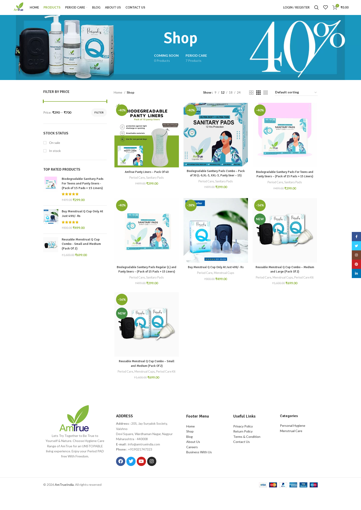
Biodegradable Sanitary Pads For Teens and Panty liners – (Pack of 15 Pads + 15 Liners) (285, 180)
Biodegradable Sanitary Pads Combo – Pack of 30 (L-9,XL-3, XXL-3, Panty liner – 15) (216, 179)
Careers (192, 465)
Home (118, 96)
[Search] (316, 9)
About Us (193, 460)
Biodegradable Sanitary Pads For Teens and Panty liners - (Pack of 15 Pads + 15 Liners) (82, 187)
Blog (189, 455)
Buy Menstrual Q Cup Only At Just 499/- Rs (82, 217)
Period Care (136, 182)
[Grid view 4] (265, 96)
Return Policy (243, 449)
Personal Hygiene (292, 443)
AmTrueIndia (64, 502)
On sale (54, 146)
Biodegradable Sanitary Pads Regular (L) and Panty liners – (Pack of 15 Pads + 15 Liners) (146, 280)
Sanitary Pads (155, 182)
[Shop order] (296, 96)
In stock (54, 154)
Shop (190, 449)
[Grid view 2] (251, 96)
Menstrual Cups (224, 286)
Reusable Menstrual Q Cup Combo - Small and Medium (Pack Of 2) (81, 247)
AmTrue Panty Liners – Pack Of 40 (146, 176)
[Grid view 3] (258, 96)
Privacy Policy (243, 444)
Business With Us (199, 470)
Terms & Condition (246, 455)
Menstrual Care (291, 449)
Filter (99, 116)
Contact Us (241, 460)
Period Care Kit (285, 291)
